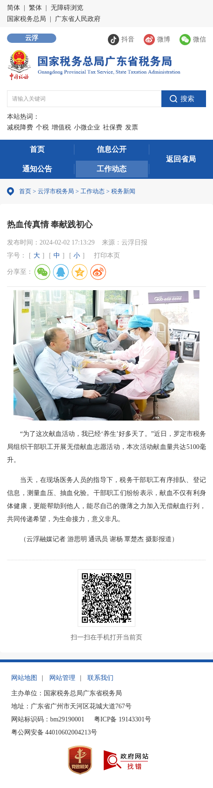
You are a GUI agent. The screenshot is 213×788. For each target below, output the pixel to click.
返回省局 (181, 159)
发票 (131, 127)
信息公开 (111, 149)
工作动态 (111, 169)
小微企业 (87, 127)
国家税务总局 (26, 18)
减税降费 (20, 127)
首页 (37, 149)
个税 (42, 127)
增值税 (61, 127)
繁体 (35, 7)
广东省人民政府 (77, 18)
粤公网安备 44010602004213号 (54, 732)
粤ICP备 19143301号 (122, 719)
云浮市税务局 (56, 191)
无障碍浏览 (67, 7)
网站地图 (24, 677)
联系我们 (100, 677)
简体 (13, 7)
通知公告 (37, 169)
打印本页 (107, 255)
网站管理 (62, 677)
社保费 (112, 127)
